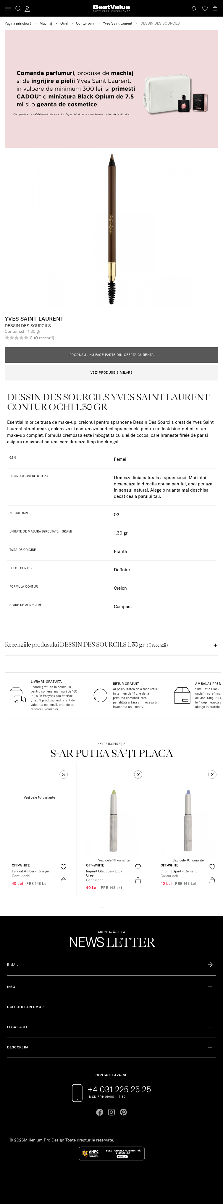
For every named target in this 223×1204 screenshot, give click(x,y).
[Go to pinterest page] (123, 1112)
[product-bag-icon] (63, 880)
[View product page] (39, 819)
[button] (64, 775)
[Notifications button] (194, 8)
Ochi (64, 23)
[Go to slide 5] (121, 906)
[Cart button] (215, 8)
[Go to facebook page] (99, 1112)
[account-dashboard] (27, 8)
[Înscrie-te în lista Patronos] (210, 964)
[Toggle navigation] (8, 8)
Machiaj (46, 23)
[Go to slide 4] (116, 906)
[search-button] (18, 8)
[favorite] (205, 8)
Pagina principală (18, 23)
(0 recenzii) (44, 337)
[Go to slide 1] (102, 906)
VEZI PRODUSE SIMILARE (112, 372)
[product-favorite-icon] (63, 867)
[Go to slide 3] (111, 906)
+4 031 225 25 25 (119, 1089)
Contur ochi (85, 23)
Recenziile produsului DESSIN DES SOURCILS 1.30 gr (86, 644)
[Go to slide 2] (106, 906)
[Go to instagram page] (111, 1112)
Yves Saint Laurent (117, 23)
